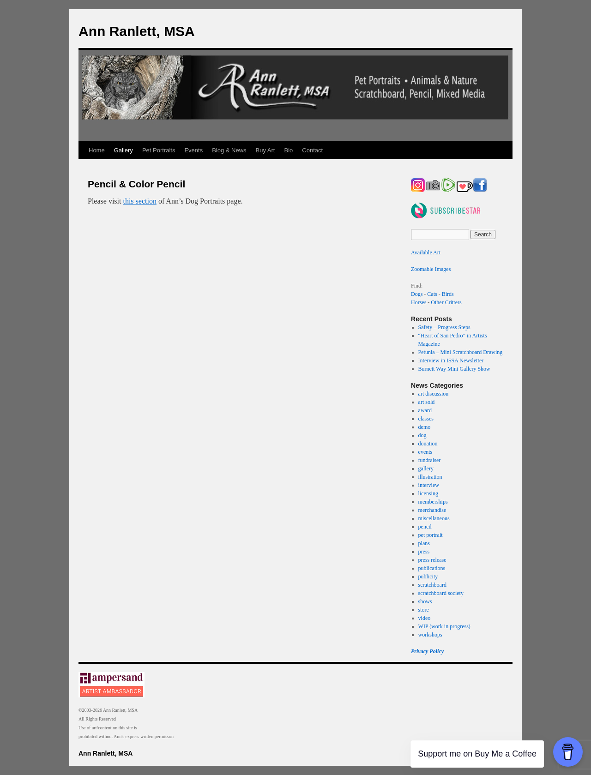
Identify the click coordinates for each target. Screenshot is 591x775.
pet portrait (430, 535)
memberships (433, 502)
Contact (312, 150)
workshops (430, 634)
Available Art (425, 252)
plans (424, 543)
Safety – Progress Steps (444, 327)
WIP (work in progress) (444, 626)
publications (432, 568)
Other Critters (446, 302)
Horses (418, 302)
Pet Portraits (158, 150)
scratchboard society (441, 593)
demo (424, 427)
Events (193, 150)
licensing (428, 493)
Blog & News (229, 150)
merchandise (432, 510)
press (424, 551)
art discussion (433, 394)
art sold (426, 402)
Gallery (123, 150)
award (425, 410)
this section (139, 201)
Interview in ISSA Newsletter (451, 360)
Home (97, 150)
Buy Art (265, 150)
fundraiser (429, 460)
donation (428, 443)
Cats (432, 294)
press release (432, 560)
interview (428, 485)
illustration (430, 477)
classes (426, 418)
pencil (425, 526)
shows (425, 601)
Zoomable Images (431, 269)
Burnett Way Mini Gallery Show (454, 369)
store (423, 610)
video (424, 618)
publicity (428, 576)
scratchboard (432, 585)
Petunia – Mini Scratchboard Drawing (460, 352)
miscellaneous (434, 518)
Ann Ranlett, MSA (136, 31)
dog (422, 435)
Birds (448, 294)
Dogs (416, 294)
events (425, 452)
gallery (426, 468)
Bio (288, 150)
